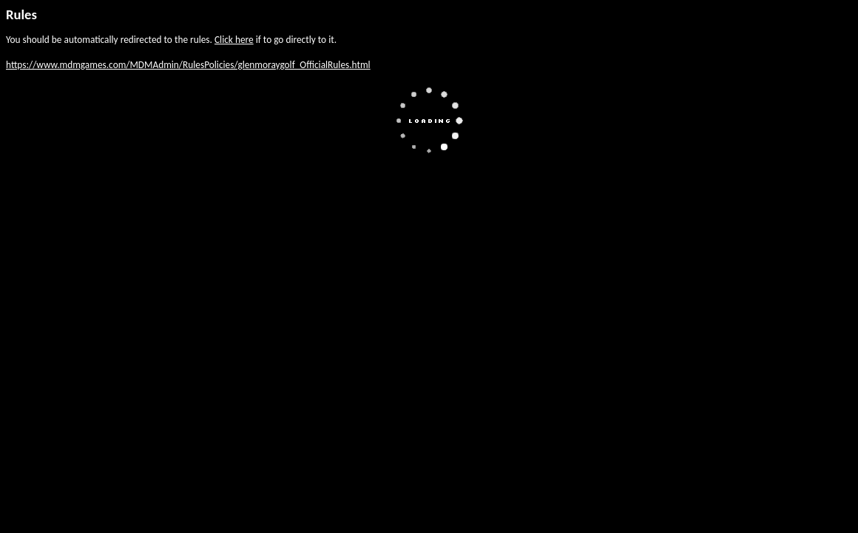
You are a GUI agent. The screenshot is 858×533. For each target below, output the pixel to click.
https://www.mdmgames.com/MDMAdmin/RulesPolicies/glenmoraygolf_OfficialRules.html (188, 64)
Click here (234, 39)
